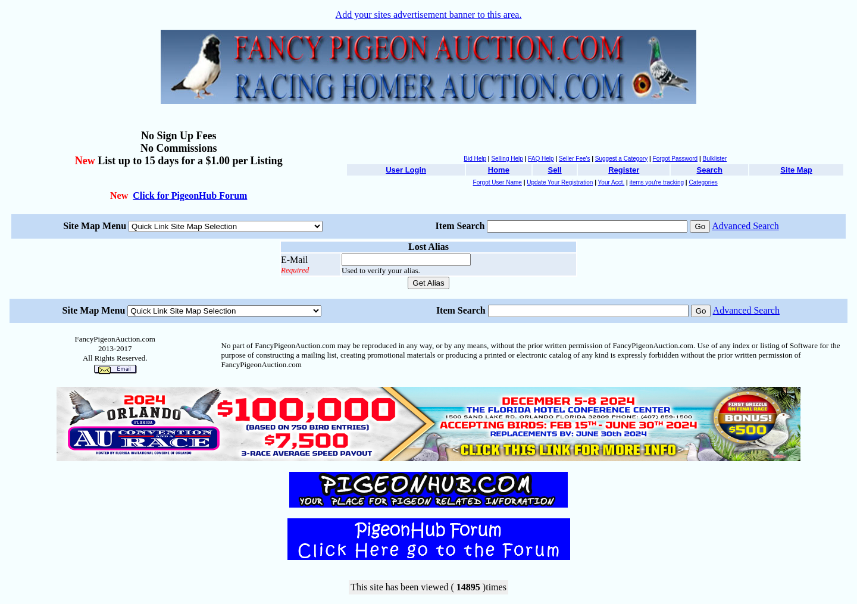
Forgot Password (675, 158)
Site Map (796, 169)
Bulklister (715, 158)
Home (498, 169)
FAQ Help (540, 158)
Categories (703, 182)
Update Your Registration (560, 182)
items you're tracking (657, 182)
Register (623, 169)
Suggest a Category (621, 158)
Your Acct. (611, 182)
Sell (555, 169)
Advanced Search (745, 226)
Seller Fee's (574, 158)
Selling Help (507, 158)
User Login (406, 169)
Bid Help (475, 158)
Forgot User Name (497, 182)
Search (709, 169)
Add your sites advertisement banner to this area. (429, 15)
